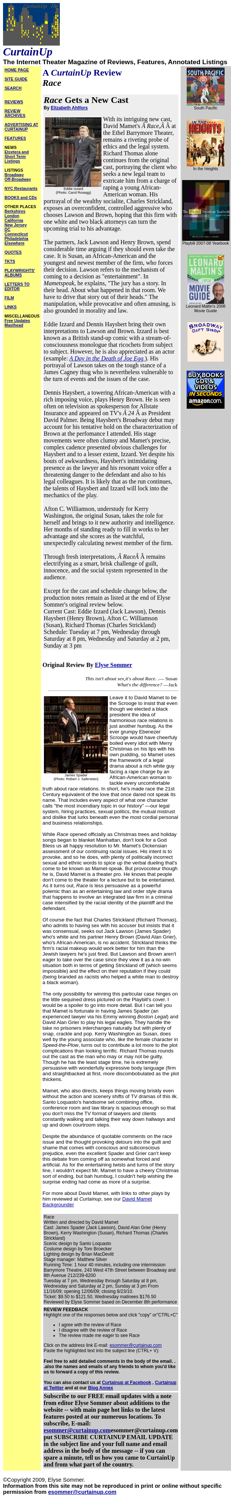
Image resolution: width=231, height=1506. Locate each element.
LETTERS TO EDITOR (17, 286)
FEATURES (15, 138)
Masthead (14, 325)
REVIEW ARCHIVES (15, 113)
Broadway (14, 174)
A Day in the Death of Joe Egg (107, 358)
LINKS (11, 307)
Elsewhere (15, 243)
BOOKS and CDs (21, 197)
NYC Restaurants (21, 188)
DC (7, 229)
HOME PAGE (17, 70)
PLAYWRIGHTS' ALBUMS (20, 272)
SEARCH (13, 88)
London (12, 215)
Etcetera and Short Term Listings (17, 156)
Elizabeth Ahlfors (69, 108)
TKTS (10, 261)
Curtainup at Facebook (126, 1382)
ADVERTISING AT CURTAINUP (21, 126)
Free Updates (17, 320)
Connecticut (16, 234)
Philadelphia (16, 238)
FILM (9, 298)
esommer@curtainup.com (135, 1345)
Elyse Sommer (113, 665)
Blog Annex (100, 1388)
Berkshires (15, 211)
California (14, 220)
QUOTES (13, 252)
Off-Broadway (18, 179)
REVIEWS (14, 102)
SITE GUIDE (16, 79)
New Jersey (16, 225)
